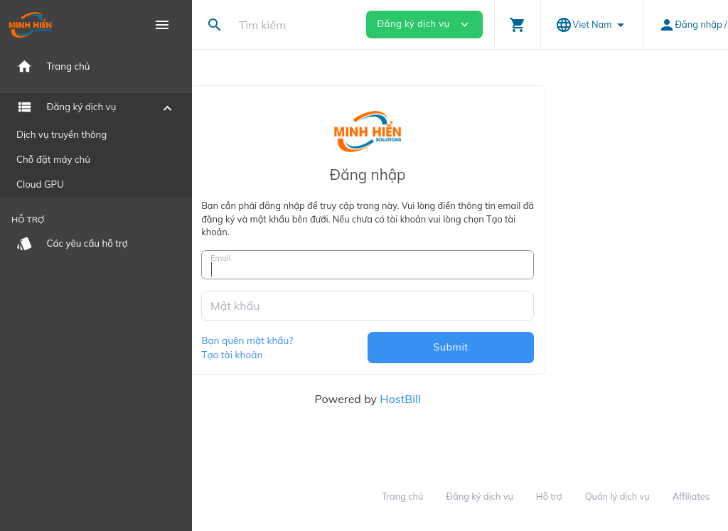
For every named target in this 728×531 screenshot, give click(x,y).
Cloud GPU (40, 184)
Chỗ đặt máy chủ (53, 159)
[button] (517, 24)
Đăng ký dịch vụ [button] (425, 24)
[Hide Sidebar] (162, 25)
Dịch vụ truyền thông (61, 134)
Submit (542, 346)
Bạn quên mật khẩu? (339, 340)
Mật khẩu (328, 306)
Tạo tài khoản (324, 354)
